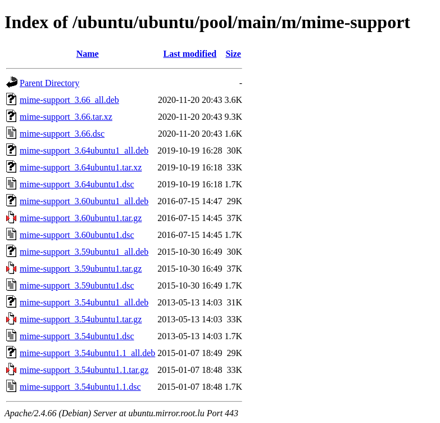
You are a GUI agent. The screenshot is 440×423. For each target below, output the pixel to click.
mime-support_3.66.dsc (62, 133)
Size (233, 53)
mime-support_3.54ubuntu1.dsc (77, 336)
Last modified (190, 53)
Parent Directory (49, 83)
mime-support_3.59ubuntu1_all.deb (84, 251)
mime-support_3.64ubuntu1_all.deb (84, 150)
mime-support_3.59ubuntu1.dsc (77, 285)
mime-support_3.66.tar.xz (66, 117)
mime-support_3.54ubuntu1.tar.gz (81, 319)
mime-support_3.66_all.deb (69, 100)
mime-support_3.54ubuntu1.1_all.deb (87, 353)
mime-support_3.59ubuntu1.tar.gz (81, 268)
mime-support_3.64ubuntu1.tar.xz (81, 167)
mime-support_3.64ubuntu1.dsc (77, 184)
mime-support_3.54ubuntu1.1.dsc (80, 387)
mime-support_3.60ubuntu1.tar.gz (81, 218)
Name (87, 53)
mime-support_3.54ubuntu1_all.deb (84, 302)
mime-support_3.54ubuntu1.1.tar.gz (84, 370)
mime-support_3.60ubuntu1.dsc (77, 235)
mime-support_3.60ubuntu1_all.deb (84, 201)
